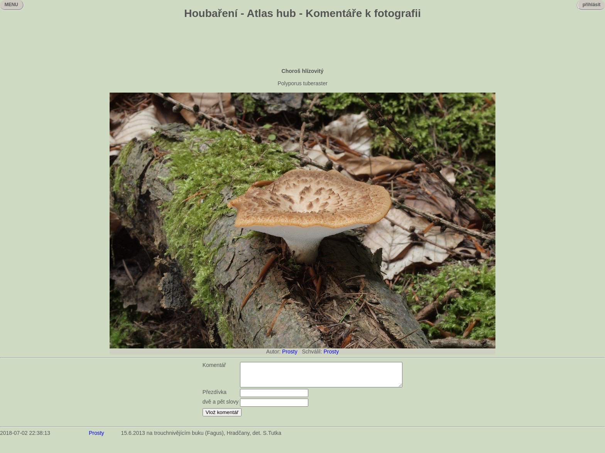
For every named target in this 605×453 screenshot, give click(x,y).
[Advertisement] (302, 44)
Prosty (289, 351)
